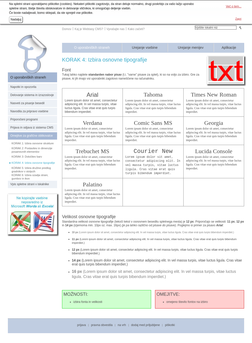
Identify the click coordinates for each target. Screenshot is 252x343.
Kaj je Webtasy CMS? (89, 29)
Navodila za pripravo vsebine (29, 111)
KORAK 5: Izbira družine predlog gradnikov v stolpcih (31, 169)
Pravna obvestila (101, 325)
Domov (66, 29)
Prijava (81, 325)
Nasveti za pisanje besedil (27, 103)
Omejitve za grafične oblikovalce (31, 135)
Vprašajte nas (116, 29)
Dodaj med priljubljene (145, 325)
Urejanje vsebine (145, 47)
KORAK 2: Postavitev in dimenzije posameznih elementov (32, 150)
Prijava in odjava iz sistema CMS (31, 127)
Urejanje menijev (191, 47)
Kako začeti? (136, 29)
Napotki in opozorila (23, 87)
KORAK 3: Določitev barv (27, 156)
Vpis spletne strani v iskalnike (29, 184)
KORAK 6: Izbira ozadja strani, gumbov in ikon (30, 177)
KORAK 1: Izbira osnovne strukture (33, 143)
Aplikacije (228, 47)
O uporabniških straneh (92, 47)
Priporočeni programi (24, 119)
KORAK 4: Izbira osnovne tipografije (33, 162)
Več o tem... (233, 6)
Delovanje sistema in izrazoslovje (32, 95)
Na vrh (122, 325)
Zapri (238, 18)
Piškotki (170, 325)
